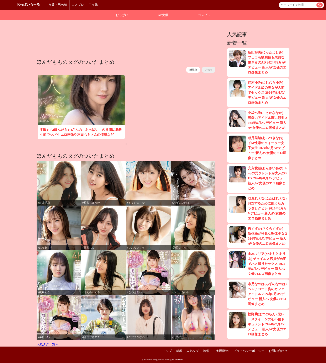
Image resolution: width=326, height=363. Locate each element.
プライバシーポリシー (248, 351)
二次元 (93, 4)
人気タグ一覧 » (47, 344)
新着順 (193, 69)
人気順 (208, 69)
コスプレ (78, 4)
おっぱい (122, 15)
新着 (179, 351)
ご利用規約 (221, 351)
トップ (167, 351)
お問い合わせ (278, 351)
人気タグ (192, 351)
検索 (206, 351)
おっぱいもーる (28, 4)
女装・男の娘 (57, 4)
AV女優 (163, 15)
